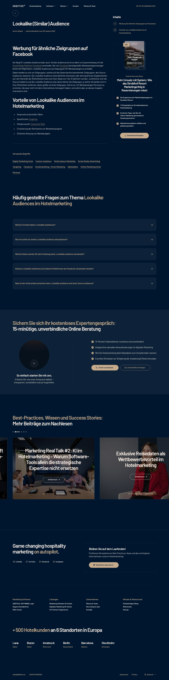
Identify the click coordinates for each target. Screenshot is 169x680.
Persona (16, 172)
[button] (51, 6)
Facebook (37, 65)
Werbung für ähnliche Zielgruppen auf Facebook (137, 24)
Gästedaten (73, 167)
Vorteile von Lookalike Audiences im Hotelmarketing (132, 31)
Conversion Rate (37, 124)
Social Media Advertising (89, 161)
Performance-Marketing (64, 161)
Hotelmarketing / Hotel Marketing (50, 167)
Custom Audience (43, 161)
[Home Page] (19, 6)
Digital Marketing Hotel (23, 161)
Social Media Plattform (23, 65)
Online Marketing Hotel (91, 167)
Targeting (33, 119)
